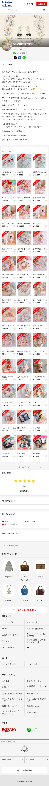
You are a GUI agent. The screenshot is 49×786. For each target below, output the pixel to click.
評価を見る (24, 491)
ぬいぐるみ (31, 521)
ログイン (30, 4)
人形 (6, 521)
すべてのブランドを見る (24, 610)
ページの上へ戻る (24, 770)
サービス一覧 (6, 759)
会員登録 (41, 4)
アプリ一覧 (30, 759)
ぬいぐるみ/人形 (11, 524)
